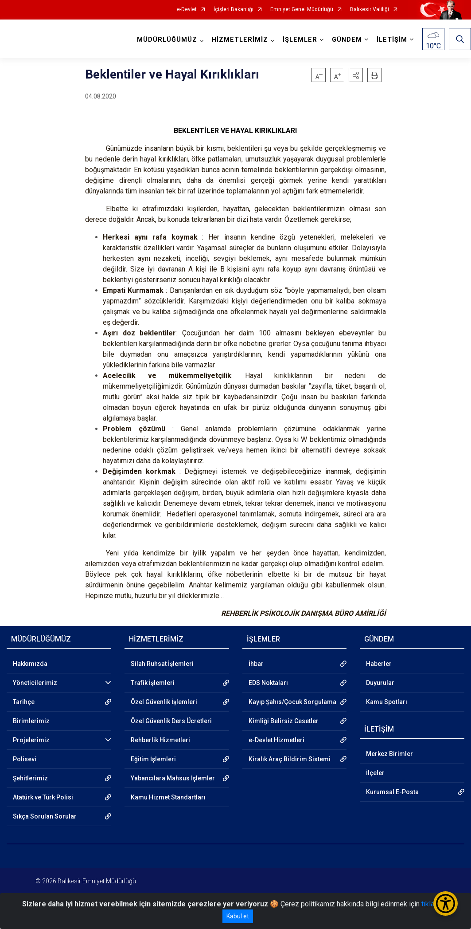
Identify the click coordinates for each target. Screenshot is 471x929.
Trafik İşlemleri (153, 682)
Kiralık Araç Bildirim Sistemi (290, 759)
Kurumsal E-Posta (392, 791)
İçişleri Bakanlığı (233, 9)
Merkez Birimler (389, 753)
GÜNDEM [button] (347, 39)
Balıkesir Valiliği (369, 9)
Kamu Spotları (386, 701)
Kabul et (237, 916)
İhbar (256, 663)
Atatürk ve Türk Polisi (43, 797)
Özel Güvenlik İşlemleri (164, 701)
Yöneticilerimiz (35, 682)
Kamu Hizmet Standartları (168, 797)
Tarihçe (24, 701)
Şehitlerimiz (30, 778)
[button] (356, 75)
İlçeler (375, 772)
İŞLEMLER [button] (300, 39)
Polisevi (24, 759)
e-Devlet (187, 9)
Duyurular (380, 682)
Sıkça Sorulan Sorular (45, 816)
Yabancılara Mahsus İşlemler (173, 778)
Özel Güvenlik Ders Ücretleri (171, 720)
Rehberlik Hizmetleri (160, 740)
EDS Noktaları (268, 682)
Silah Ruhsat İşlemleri (162, 663)
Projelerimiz (31, 740)
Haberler (379, 663)
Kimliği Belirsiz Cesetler (284, 720)
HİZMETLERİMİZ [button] (240, 39)
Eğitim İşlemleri (153, 759)
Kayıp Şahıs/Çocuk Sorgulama (292, 701)
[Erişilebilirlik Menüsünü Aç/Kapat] (445, 903)
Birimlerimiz (31, 720)
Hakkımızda (30, 663)
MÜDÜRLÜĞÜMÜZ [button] (167, 39)
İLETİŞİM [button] (392, 39)
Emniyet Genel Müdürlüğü (301, 9)
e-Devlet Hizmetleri (276, 740)
